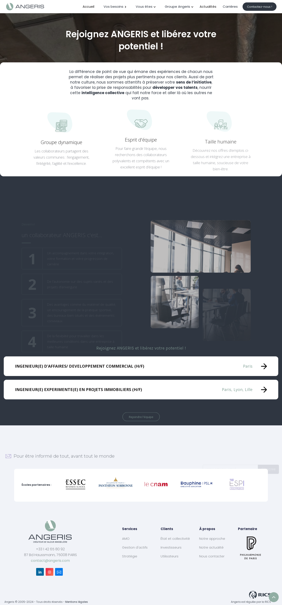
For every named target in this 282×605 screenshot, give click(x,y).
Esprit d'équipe (141, 146)
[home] (25, 6)
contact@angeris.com (50, 560)
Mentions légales (76, 602)
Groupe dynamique (61, 143)
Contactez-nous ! (259, 7)
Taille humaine (220, 154)
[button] (115, 6)
